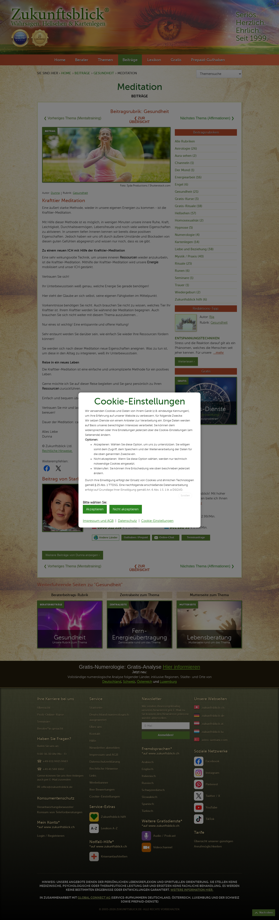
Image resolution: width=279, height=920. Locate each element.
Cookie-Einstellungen (157, 521)
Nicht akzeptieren (126, 509)
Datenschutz (127, 521)
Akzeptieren (95, 509)
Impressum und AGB (98, 521)
